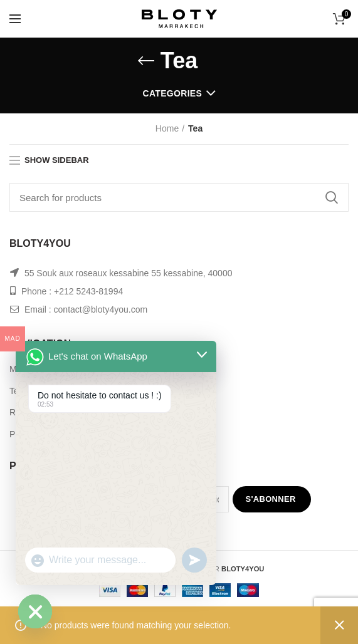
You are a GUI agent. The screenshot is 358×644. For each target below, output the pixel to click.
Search (331, 197)
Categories (173, 93)
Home (167, 128)
